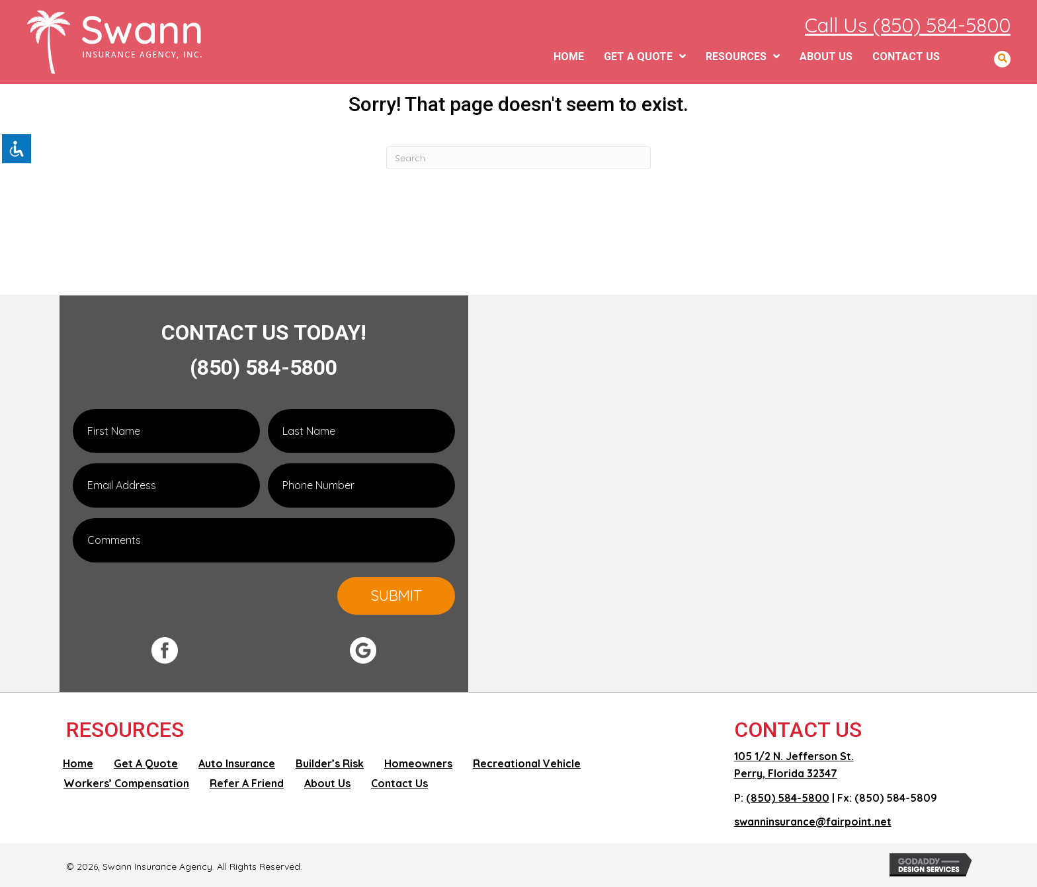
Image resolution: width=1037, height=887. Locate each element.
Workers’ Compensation (126, 783)
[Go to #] (247, 650)
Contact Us (399, 783)
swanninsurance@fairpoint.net (813, 821)
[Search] (518, 157)
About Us (327, 783)
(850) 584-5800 (263, 367)
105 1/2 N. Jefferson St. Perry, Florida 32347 (794, 765)
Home (78, 763)
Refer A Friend (247, 783)
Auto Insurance (236, 763)
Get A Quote (146, 763)
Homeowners (418, 763)
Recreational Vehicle (527, 763)
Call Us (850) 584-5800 (908, 25)
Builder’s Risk (330, 763)
